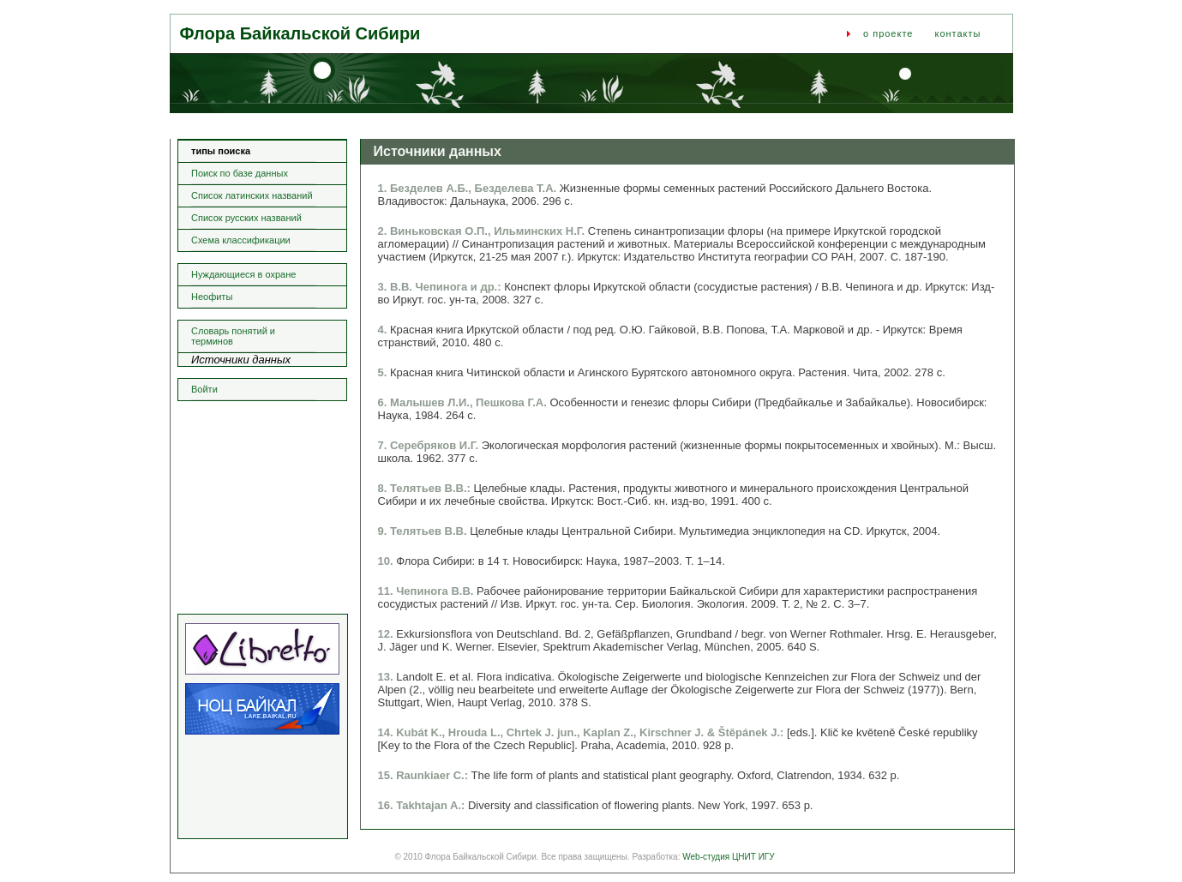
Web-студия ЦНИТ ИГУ (728, 856)
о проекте (888, 33)
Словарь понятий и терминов (233, 336)
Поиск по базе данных (239, 173)
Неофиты (211, 296)
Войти (204, 389)
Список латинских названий (252, 195)
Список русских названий (246, 218)
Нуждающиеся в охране (243, 274)
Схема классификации (241, 240)
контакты (957, 33)
